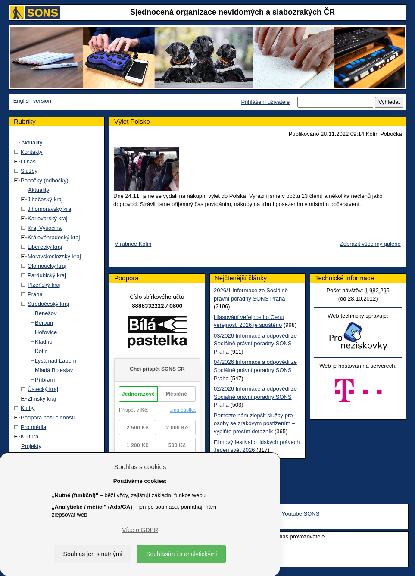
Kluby (28, 408)
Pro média (33, 427)
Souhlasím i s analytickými (181, 554)
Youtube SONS (301, 514)
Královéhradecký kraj (54, 237)
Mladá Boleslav (54, 370)
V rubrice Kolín (133, 244)
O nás (28, 161)
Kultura (29, 436)
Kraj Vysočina (45, 228)
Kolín (41, 351)
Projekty (31, 446)
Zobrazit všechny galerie (370, 244)
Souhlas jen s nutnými (92, 554)
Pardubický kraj (47, 275)
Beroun (44, 322)
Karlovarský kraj (47, 218)
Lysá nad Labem (55, 360)
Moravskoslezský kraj (54, 256)
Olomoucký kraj (47, 266)
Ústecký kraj (43, 389)
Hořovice (46, 332)
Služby (29, 171)
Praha (35, 294)
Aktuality (31, 142)
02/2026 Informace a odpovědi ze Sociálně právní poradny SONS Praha (255, 396)
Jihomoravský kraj (50, 209)
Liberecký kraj (45, 247)
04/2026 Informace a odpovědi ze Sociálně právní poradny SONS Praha (255, 370)
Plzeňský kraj (44, 285)
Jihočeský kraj (45, 199)
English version (32, 100)
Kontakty (32, 152)
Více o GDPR (140, 529)
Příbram (45, 379)
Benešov (46, 313)
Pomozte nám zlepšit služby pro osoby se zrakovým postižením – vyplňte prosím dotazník (254, 423)
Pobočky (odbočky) (45, 180)
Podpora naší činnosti (48, 417)
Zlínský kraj (42, 398)
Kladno (43, 341)
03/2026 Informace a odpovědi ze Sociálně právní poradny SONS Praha (255, 343)
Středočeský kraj (48, 304)
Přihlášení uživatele (265, 102)
